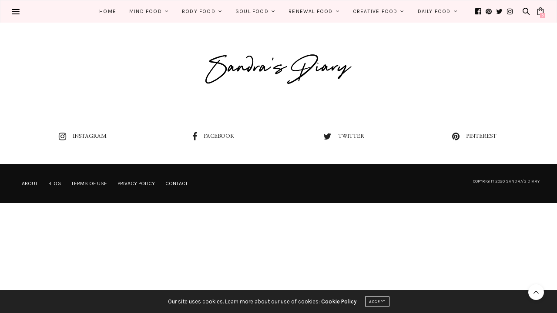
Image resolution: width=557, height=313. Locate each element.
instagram (83, 136)
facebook (213, 136)
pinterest (474, 136)
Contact (176, 183)
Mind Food (145, 11)
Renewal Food (310, 11)
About (30, 183)
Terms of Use (89, 183)
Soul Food (251, 11)
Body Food (198, 11)
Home (107, 11)
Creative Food (375, 11)
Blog (54, 183)
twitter (343, 136)
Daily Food (434, 11)
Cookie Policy (338, 301)
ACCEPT (377, 301)
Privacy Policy (136, 183)
